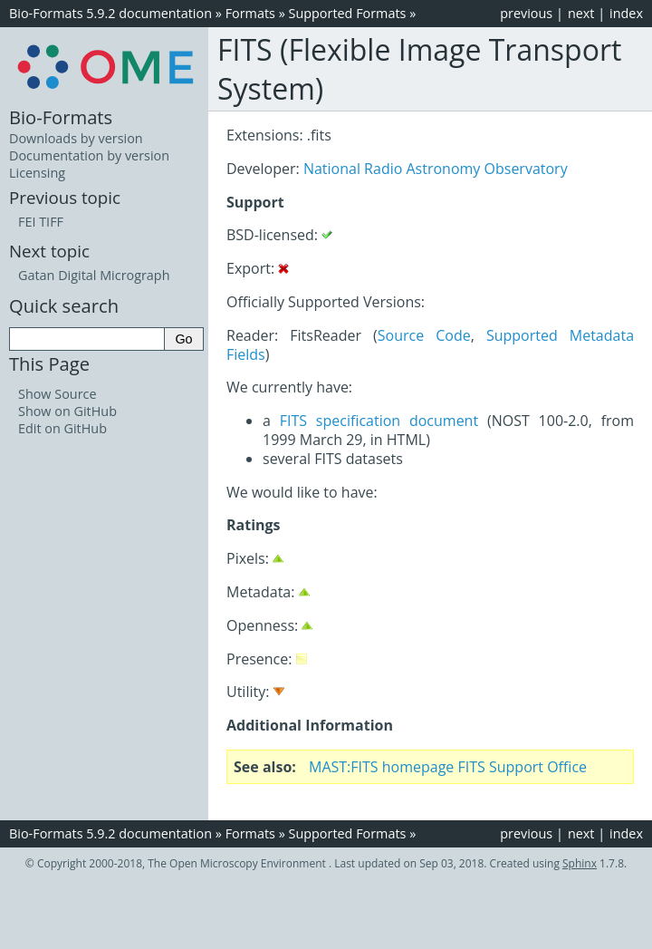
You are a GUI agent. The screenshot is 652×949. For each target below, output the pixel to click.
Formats (250, 13)
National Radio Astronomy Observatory (435, 169)
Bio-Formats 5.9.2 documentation (110, 13)
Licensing (37, 172)
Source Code (424, 335)
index (626, 13)
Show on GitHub (67, 411)
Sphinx (579, 863)
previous (526, 13)
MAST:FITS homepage (381, 767)
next (581, 13)
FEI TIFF (40, 221)
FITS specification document (379, 421)
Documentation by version (89, 155)
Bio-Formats (60, 117)
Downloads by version (76, 138)
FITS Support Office (523, 767)
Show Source (57, 393)
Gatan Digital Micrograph (94, 275)
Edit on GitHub (62, 428)
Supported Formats (348, 13)
